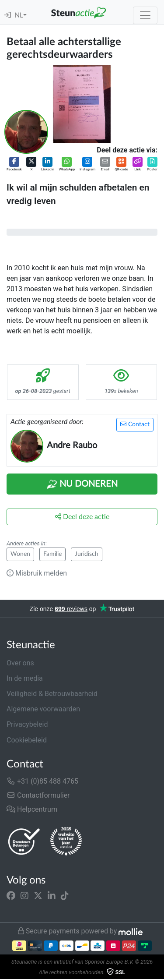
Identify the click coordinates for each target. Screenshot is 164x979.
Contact (135, 424)
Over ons (20, 663)
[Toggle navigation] (145, 15)
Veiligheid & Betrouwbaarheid (52, 693)
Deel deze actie (82, 516)
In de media (25, 678)
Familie (52, 554)
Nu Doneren (82, 484)
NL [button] (18, 15)
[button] (14, 164)
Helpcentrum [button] (32, 809)
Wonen (20, 554)
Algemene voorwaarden (43, 709)
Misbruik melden (37, 573)
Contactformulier (38, 795)
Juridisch (86, 554)
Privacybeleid (27, 724)
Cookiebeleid (27, 740)
